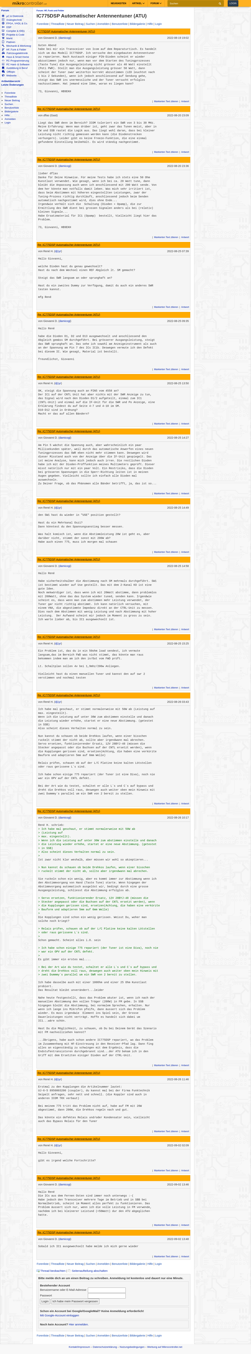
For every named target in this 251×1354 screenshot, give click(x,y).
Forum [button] (156, 3)
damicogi (64, 37)
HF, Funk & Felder (14, 49)
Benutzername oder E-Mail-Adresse (63, 1289)
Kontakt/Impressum (79, 1347)
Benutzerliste (12, 107)
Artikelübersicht (10, 81)
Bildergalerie (11, 111)
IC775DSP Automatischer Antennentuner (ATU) (66, 31)
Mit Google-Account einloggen (59, 1315)
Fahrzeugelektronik (15, 53)
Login (233, 3)
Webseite (9, 75)
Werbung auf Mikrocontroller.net (164, 1347)
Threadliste (11, 96)
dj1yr (58, 251)
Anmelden (10, 119)
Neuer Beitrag (12, 100)
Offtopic (8, 71)
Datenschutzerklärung (105, 1347)
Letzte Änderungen (12, 84)
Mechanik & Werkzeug (16, 45)
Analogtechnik (12, 19)
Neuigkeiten (118, 3)
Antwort (185, 101)
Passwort (46, 1295)
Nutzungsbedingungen (132, 1347)
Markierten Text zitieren (166, 101)
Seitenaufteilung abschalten (88, 1270)
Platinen (8, 42)
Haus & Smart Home (15, 57)
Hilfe (7, 115)
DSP (6, 27)
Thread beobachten (51, 1270)
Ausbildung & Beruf (14, 68)
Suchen (9, 104)
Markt (7, 38)
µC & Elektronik (12, 16)
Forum (5, 10)
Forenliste (10, 92)
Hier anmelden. (79, 1324)
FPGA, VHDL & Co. (15, 23)
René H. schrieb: (51, 825)
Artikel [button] (138, 3)
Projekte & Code (13, 34)
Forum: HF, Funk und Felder (50, 10)
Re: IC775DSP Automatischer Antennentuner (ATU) (69, 108)
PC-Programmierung (15, 60)
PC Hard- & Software (15, 64)
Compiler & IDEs (13, 31)
